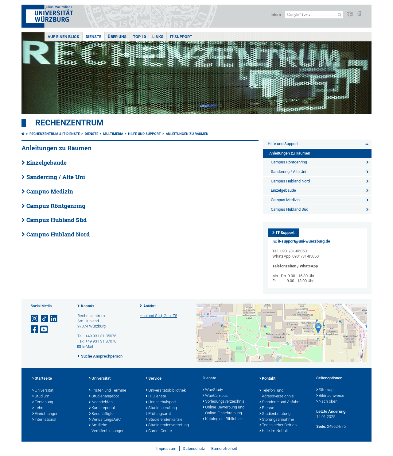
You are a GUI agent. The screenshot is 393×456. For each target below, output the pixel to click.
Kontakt (87, 306)
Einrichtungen (45, 414)
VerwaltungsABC (105, 420)
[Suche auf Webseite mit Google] (314, 14)
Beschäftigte (101, 414)
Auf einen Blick (63, 36)
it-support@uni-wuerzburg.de (304, 241)
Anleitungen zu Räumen (187, 134)
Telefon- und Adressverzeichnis (276, 393)
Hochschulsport (161, 402)
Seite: (321, 426)
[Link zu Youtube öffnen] (44, 329)
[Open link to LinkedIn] (54, 318)
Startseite (42, 378)
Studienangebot (104, 396)
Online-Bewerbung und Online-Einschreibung (223, 410)
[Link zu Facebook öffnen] (35, 329)
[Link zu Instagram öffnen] (35, 318)
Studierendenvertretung (167, 425)
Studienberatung (161, 408)
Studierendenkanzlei (164, 420)
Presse (266, 408)
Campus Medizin (49, 191)
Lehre (38, 408)
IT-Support (181, 36)
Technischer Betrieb (278, 425)
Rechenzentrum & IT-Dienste (54, 134)
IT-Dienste (156, 396)
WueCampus (215, 396)
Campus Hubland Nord (58, 234)
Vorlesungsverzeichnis (223, 401)
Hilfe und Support (144, 134)
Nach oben (326, 401)
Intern (275, 14)
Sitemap (324, 390)
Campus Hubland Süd (56, 220)
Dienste (93, 36)
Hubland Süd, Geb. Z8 (158, 315)
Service (153, 378)
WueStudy (213, 390)
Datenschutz (194, 448)
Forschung (42, 402)
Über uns (117, 36)
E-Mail (87, 346)
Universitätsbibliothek (166, 390)
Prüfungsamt (158, 414)
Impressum (166, 448)
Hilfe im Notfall (273, 431)
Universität (42, 390)
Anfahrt (149, 306)
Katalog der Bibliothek (223, 419)
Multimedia (113, 134)
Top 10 (139, 36)
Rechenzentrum (69, 122)
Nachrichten (101, 402)
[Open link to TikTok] (44, 318)
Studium (40, 396)
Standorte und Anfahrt (279, 402)
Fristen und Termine (107, 390)
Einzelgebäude (46, 162)
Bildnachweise (330, 396)
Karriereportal (102, 408)
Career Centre (159, 431)
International (44, 420)
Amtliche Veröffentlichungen (106, 428)
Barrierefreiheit (224, 448)
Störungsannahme (276, 420)
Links (157, 36)
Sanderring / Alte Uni (55, 177)
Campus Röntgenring (55, 205)
